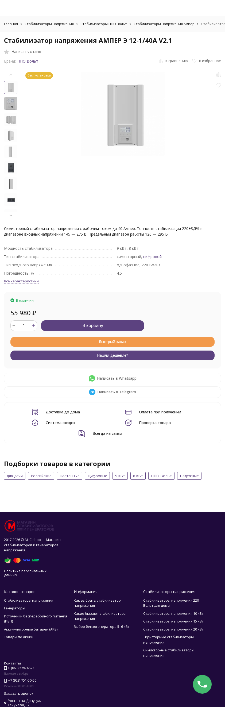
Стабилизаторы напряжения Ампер (164, 23)
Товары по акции (18, 637)
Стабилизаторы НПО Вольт (103, 23)
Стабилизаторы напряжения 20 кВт (173, 629)
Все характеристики (21, 281)
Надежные (189, 475)
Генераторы (14, 608)
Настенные (70, 475)
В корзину (92, 325)
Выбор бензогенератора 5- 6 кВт (102, 626)
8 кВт (138, 475)
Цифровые (97, 475)
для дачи (15, 475)
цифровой (152, 256)
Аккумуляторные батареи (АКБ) (30, 629)
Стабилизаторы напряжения (49, 23)
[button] (10, 215)
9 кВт (120, 475)
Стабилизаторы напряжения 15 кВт (173, 621)
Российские (41, 475)
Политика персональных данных (25, 573)
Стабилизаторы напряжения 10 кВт (173, 613)
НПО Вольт (27, 61)
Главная (11, 23)
